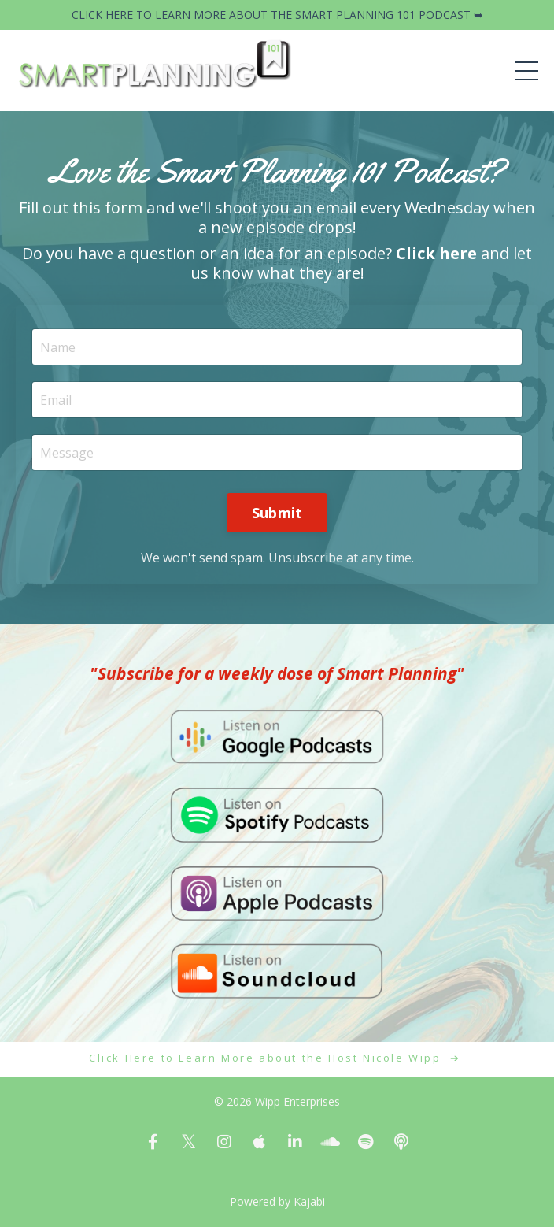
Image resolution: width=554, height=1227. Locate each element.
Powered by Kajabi (277, 1201)
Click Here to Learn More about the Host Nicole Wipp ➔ (277, 1058)
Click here (436, 253)
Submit (277, 512)
